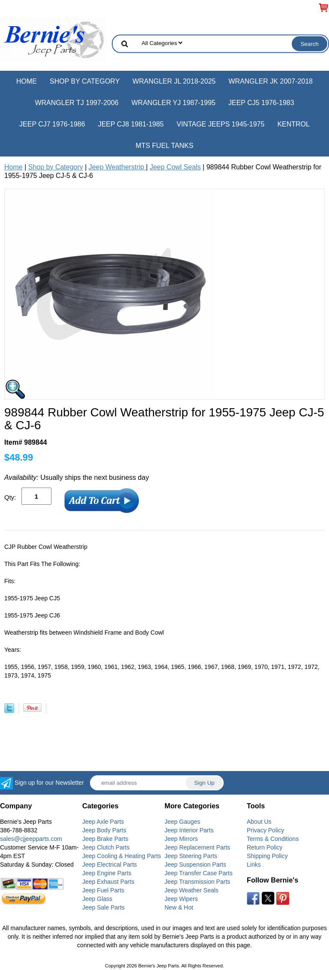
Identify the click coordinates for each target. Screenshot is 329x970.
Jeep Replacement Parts (197, 847)
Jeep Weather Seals (191, 890)
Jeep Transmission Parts (197, 881)
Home (26, 81)
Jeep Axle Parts (103, 821)
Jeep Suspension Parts (195, 864)
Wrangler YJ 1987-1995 (173, 102)
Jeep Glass (97, 898)
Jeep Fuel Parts (103, 890)
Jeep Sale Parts (103, 907)
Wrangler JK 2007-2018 (270, 81)
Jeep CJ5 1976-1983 (261, 102)
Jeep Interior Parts (188, 830)
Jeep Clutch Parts (106, 847)
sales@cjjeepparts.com (31, 838)
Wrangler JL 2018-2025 (173, 81)
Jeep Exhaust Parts (108, 881)
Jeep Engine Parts (106, 873)
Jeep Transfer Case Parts (198, 873)
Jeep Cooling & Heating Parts (121, 856)
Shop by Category (85, 81)
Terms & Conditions (273, 838)
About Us (259, 821)
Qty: (10, 497)
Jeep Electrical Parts (109, 864)
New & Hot (178, 907)
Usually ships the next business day (76, 477)
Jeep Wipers (181, 898)
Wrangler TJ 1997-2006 (76, 102)
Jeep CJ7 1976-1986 (52, 124)
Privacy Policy (265, 830)
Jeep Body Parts (104, 830)
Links (254, 864)
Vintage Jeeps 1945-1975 (220, 124)
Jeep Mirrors (181, 838)
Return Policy (264, 847)
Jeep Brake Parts (105, 838)
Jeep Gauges (182, 821)
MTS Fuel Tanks (165, 145)
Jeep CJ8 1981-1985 (131, 124)
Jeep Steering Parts (190, 856)
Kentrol (293, 124)
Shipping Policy (267, 856)
